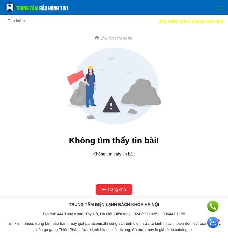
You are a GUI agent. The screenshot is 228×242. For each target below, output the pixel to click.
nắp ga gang (47, 229)
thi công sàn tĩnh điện (122, 223)
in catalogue (181, 229)
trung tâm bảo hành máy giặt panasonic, (69, 223)
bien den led (187, 223)
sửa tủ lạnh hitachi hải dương (105, 229)
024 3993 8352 (146, 214)
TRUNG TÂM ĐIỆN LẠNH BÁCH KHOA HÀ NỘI (114, 204)
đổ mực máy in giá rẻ (150, 229)
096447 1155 (174, 214)
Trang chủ (114, 189)
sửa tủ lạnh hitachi (159, 223)
